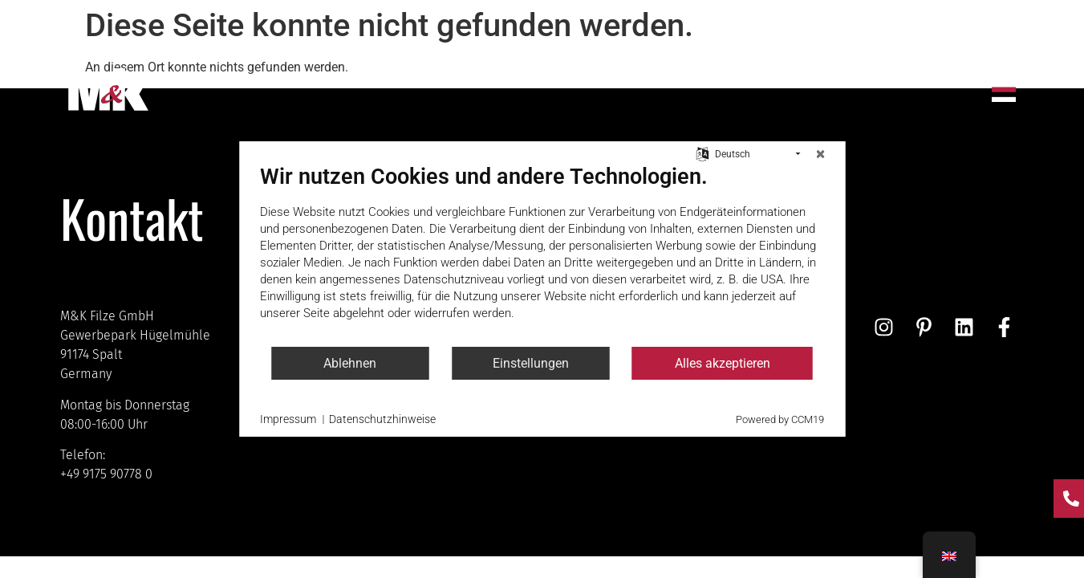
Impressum (288, 419)
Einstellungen (531, 363)
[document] (542, 254)
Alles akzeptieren (722, 363)
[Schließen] (820, 154)
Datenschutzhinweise (382, 419)
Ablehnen (349, 363)
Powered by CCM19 (780, 419)
